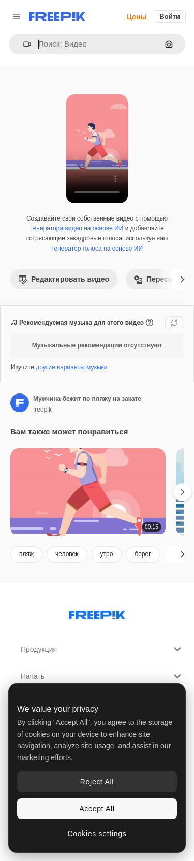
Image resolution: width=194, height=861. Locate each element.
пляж (26, 554)
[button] (23, 44)
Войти (169, 16)
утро (106, 554)
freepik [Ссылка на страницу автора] (42, 409)
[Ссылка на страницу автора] (19, 402)
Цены (137, 16)
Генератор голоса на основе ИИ (97, 248)
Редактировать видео (64, 279)
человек (67, 554)
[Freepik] (57, 16)
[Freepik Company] (97, 613)
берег (143, 554)
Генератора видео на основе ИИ (76, 228)
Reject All (97, 782)
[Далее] (182, 279)
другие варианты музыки (71, 367)
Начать (102, 676)
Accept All (96, 809)
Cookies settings (97, 833)
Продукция (102, 649)
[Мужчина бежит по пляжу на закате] (88, 492)
